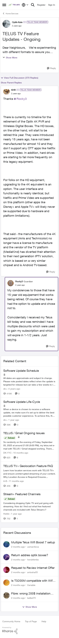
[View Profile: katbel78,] (6, 595)
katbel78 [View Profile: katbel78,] (31, 598)
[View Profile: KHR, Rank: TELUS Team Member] (6, 91)
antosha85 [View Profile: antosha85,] (32, 572)
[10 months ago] (20, 452)
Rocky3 (22, 98)
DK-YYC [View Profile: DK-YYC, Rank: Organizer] (7, 452)
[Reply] (51, 68)
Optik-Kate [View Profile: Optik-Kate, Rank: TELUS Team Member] (17, 22)
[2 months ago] (18, 546)
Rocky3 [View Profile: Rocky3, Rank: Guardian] (19, 281)
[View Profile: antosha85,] (6, 570)
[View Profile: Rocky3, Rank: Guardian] (10, 283)
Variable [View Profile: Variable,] (31, 585)
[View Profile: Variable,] (6, 582)
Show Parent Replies (11, 82)
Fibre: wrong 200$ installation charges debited (31, 593)
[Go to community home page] (14, 5)
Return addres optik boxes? (29, 555)
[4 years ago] (13, 388)
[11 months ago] (16, 480)
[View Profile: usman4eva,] (6, 544)
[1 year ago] (13, 419)
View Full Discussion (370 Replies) (19, 77)
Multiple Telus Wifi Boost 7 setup (33, 542)
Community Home (11, 621)
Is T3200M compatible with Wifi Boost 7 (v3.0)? (32, 581)
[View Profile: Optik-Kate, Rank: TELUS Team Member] (6, 24)
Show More (10, 57)
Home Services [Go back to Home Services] (10, 13)
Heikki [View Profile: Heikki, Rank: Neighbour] (6, 513)
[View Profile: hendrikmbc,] (6, 557)
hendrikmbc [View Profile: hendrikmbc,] (33, 559)
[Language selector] (25, 5)
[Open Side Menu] (4, 5)
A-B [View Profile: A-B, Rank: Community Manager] (5, 481)
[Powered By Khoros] (29, 630)
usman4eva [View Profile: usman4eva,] (33, 546)
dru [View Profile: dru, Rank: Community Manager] (5, 388)
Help (44, 621)
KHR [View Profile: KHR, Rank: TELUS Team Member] (13, 90)
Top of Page (31, 621)
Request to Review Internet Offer (33, 567)
